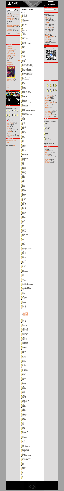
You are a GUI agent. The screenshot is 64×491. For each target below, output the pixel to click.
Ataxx (22, 426)
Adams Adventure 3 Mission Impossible (27, 70)
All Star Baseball (23, 190)
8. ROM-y (46, 132)
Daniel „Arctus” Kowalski (48, 98)
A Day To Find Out (24, 16)
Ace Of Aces (23, 50)
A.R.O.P (22, 28)
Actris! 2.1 (23, 61)
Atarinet (22, 420)
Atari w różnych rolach (47, 161)
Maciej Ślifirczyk (47, 105)
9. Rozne (46, 133)
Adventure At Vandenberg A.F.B (26, 92)
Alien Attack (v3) (23, 173)
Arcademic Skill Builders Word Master (26, 285)
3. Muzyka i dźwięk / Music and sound (49, 36)
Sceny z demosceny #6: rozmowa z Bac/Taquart (13, 14)
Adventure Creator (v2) (24, 95)
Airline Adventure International (25, 142)
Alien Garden (23, 180)
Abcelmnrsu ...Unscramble (25, 38)
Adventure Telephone (24, 105)
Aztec (22, 477)
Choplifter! (8, 124)
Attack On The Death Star (25, 449)
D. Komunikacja (47, 137)
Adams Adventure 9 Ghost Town (26, 75)
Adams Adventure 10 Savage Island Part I (27, 64)
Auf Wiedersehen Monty (24, 459)
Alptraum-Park (23, 207)
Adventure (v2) (23, 88)
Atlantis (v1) (23, 428)
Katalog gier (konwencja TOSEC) (10, 119)
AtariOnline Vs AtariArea (25, 417)
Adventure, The (23, 108)
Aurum (22, 463)
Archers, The (23, 293)
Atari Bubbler (23, 390)
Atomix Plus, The (24, 442)
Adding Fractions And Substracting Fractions (27, 77)
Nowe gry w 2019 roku (9, 51)
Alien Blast (23, 176)
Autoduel (22, 464)
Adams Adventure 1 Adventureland (26, 63)
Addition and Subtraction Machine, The (27, 81)
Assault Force (23, 351)
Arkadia (22, 303)
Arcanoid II (23, 291)
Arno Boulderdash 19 (24, 333)
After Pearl (23, 118)
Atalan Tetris (23, 384)
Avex (22, 471)
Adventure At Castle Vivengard (25, 91)
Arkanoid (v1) (23, 305)
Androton (22, 235)
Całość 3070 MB (9, 117)
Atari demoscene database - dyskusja (11, 140)
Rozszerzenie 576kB (47, 159)
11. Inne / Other (47, 41)
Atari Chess (23, 391)
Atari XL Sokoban (24, 414)
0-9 (7, 110)
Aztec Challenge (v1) (24, 478)
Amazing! (22, 218)
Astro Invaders (23, 365)
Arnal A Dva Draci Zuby (24, 323)
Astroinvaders (23, 373)
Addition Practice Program (25, 79)
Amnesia (22, 221)
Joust (7, 125)
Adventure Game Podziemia (25, 97)
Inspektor (8, 134)
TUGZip (15, 120)
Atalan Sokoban (23, 383)
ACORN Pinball (23, 32)
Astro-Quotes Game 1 (24, 369)
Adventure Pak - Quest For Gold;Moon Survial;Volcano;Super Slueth (31, 103)
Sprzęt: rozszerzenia (47, 113)
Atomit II (22, 439)
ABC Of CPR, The (24, 30)
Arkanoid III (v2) (23, 321)
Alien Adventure (23, 167)
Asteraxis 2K (23, 355)
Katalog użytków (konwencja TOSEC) (49, 143)
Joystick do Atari (47, 153)
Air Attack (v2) (23, 126)
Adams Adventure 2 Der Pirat (25, 68)
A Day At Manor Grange (24, 14)
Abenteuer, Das (23, 41)
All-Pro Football (23, 191)
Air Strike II (23, 136)
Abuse (22, 45)
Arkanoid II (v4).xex (25, 314)
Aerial (22, 115)
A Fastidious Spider (24, 17)
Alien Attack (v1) (23, 171)
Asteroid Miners (23, 357)
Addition (22, 78)
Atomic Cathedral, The (24, 437)
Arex (22, 301)
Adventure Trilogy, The (24, 106)
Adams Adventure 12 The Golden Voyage (27, 66)
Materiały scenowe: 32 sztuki (10, 78)
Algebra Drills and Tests (24, 158)
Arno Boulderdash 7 (24, 339)
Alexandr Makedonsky (24, 154)
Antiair (22, 256)
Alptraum (22, 206)
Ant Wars (22, 251)
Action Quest (23, 60)
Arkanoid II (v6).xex (25, 316)
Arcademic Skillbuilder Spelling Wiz (26, 287)
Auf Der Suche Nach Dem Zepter (26, 458)
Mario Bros (8, 126)
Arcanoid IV (23, 292)
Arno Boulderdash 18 (24, 332)
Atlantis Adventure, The (24, 431)
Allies (22, 193)
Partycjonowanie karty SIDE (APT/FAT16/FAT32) (13, 55)
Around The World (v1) (24, 342)
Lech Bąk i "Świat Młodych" (48, 96)
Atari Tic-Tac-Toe (24, 410)
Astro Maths (23, 366)
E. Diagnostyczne (47, 138)
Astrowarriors (23, 378)
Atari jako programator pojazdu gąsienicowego (13, 25)
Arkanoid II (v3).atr (25, 312)
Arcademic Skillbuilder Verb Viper (26, 288)
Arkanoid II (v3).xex (25, 313)
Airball (22, 140)
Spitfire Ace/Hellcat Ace (10, 129)
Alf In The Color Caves (24, 155)
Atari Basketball (23, 388)
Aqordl (22, 270)
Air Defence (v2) (23, 130)
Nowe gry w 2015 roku (9, 54)
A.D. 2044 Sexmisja (24, 24)
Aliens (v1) (23, 186)
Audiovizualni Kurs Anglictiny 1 (26, 455)
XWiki (7, 84)
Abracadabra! (23, 42)
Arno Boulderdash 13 (24, 328)
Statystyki (7, 142)
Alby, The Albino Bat (24, 150)
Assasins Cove (23, 350)
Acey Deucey (23, 52)
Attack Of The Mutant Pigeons (25, 448)
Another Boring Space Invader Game (26, 248)
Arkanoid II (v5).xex (25, 315)
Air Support (23, 137)
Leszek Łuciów (46, 101)
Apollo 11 (22, 264)
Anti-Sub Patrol (23, 255)
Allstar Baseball (23, 194)
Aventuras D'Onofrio (24, 469)
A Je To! (22, 19)
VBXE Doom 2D (47, 22)
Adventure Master (24, 101)
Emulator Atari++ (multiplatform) (11, 63)
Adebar (22, 82)
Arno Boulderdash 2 (24, 334)
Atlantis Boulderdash (24, 432)
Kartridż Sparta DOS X (10, 48)
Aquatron (22, 273)
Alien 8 (22, 166)
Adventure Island (24, 100)
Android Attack (23, 231)
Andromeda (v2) (23, 233)
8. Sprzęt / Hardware (47, 39)
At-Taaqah (23, 381)
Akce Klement (23, 145)
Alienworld (23, 189)
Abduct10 (23, 39)
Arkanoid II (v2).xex (25, 311)
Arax (22, 278)
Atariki (7, 83)
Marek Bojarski (47, 106)
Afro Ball (22, 117)
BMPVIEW (8, 56)
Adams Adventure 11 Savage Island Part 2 (27, 65)
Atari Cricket (23, 392)
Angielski (22, 239)
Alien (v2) (22, 163)
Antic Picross (23, 257)
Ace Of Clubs (23, 51)
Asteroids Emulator (24, 359)
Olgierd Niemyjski (47, 107)
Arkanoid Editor (23, 307)
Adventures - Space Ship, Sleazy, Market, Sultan (28, 110)
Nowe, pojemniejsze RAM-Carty (49, 110)
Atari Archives (8, 86)
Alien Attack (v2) (23, 172)
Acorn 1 (22, 54)
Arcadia (22, 289)
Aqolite (22, 269)
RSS (18, 10)
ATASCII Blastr (23, 34)
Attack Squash (23, 451)
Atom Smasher (23, 435)
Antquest (22, 262)
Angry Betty (23, 242)
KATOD (46, 99)
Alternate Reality (23, 208)
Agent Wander (23, 124)
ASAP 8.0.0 (8, 29)
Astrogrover (23, 372)
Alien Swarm (23, 182)
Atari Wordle (23, 413)
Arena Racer (23, 300)
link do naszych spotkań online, (49, 48)
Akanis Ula (23, 144)
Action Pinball (23, 59)
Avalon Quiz (23, 468)
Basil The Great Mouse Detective (11, 132)
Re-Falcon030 (8, 27)
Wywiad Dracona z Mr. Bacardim (49, 95)
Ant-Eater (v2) (23, 253)
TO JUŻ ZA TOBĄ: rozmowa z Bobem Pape (50, 102)
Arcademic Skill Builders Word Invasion (27, 284)
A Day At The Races (24, 15)
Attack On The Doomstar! (25, 450)
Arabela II (22, 275)
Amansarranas (23, 212)
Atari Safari (23, 405)
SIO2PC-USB (46, 150)
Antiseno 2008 (23, 260)
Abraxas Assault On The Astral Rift (26, 43)
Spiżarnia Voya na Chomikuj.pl (10, 81)
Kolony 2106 (8, 128)
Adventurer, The (23, 109)
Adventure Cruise (24, 96)
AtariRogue (23, 418)
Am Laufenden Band (24, 211)
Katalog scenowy (46, 83)
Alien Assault (23, 169)
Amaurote (23, 213)
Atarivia (22, 422)
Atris (22, 444)
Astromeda (23, 374)
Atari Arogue (23, 387)
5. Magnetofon (46, 128)
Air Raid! (22, 133)
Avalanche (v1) (23, 466)
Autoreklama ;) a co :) (47, 17)
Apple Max (23, 266)
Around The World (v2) (24, 343)
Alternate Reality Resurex (25, 209)
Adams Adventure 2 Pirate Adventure (26, 69)
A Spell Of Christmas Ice (25, 20)
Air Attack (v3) (23, 127)
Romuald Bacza (47, 100)
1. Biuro (46, 123)
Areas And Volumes (24, 297)
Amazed (22, 215)
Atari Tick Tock (23, 411)
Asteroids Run (23, 361)
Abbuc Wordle (23, 37)
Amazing (22, 216)
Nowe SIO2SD (46, 151)
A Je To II (22, 18)
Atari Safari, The (23, 406)
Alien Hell (23, 181)
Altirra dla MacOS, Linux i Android (49, 21)
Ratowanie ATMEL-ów (47, 152)
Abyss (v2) (23, 47)
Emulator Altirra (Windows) (10, 64)
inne (13, 116)
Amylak (22, 224)
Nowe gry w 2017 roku (9, 52)
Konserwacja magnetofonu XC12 (11, 50)
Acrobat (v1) (23, 55)
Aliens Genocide (23, 188)
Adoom (22, 84)
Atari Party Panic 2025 (24, 402)
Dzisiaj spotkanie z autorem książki (11, 22)
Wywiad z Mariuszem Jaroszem (49, 94)
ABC (22, 29)
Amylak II (22, 225)
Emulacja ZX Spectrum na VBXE (11, 53)
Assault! (22, 352)
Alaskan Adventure (24, 148)
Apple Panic (23, 267)
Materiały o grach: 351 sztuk (10, 80)
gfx (56, 85)
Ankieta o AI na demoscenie (10, 18)
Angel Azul (23, 238)
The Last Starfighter (9, 131)
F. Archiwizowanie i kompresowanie (49, 139)
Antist (22, 261)
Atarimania (8, 85)
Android (22, 230)
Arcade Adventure (24, 280)
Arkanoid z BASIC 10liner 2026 (49, 27)
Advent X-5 (23, 86)
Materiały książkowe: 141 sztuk (11, 79)
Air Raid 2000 (23, 132)
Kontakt (7, 88)
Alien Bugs (23, 177)
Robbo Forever (9, 127)
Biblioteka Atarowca (9, 65)
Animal (22, 243)
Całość (8, 120)
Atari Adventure (23, 386)
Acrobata (22, 57)
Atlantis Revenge (24, 433)
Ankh (22, 247)
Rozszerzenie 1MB (47, 155)
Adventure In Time (24, 99)
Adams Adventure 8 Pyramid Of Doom (26, 74)
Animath (22, 246)
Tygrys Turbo (46, 154)
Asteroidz (23, 362)
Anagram (22, 226)
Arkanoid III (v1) (23, 320)
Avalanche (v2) (23, 467)
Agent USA (23, 123)
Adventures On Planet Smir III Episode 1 (27, 114)
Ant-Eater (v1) (23, 252)
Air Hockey (23, 131)
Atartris (22, 424)
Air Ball (22, 128)
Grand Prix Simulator (9, 135)
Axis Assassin (23, 475)
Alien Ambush (23, 168)
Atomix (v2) (23, 441)
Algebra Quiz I (23, 159)
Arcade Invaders (23, 282)
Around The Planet (24, 341)
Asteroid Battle (23, 356)
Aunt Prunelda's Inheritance (25, 460)
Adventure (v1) (23, 87)
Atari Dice (23, 393)
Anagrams (23, 227)
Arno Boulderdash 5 (24, 337)
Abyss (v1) (23, 46)
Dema (51, 11)
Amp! (22, 222)
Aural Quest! (23, 462)
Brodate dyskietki (9, 32)
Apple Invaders (23, 265)
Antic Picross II (23, 258)
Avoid (22, 472)
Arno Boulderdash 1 (24, 325)
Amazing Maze (23, 217)
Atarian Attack (23, 419)
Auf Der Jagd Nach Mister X (25, 457)
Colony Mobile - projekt (9, 141)
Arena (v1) (23, 298)
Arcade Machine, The (24, 283)
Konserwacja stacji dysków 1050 (11, 49)
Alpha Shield (23, 200)
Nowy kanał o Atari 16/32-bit (10, 19)
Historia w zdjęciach (47, 28)
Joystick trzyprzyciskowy (48, 156)
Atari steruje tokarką (47, 162)
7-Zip (13, 120)
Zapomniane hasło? (46, 5)
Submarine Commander (10, 123)
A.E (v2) (22, 26)
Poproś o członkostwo (52, 5)
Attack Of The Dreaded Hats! (25, 446)
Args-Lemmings (23, 302)
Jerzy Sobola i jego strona (48, 23)
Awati (22, 473)
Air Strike (22, 135)
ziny (51, 91)
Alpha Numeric (23, 197)
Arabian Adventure (24, 276)
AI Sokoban (23, 33)
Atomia (22, 436)
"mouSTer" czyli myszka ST (48, 111)
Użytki (48, 11)
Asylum (22, 379)
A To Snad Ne (23, 21)
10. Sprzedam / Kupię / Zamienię (49, 40)
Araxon (22, 279)
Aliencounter (23, 185)
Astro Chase (23, 364)
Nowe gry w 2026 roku (9, 46)
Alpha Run (23, 199)
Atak (22, 382)
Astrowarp (23, 377)
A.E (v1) (22, 25)
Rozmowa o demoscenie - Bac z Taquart (12, 12)
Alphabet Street (23, 203)
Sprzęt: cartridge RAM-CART (48, 114)
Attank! (22, 453)
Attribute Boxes (23, 454)
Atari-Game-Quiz (23, 415)
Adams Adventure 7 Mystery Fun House (27, 73)
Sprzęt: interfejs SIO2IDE (48, 116)
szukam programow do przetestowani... (50, 16)
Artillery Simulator (24, 347)
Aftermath (23, 119)
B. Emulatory (46, 134)
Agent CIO (23, 122)
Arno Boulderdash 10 (24, 326)
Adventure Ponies (24, 104)
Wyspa (7, 130)
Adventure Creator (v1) (24, 94)
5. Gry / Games (47, 37)
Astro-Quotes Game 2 (24, 370)
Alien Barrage (23, 175)
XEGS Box (46, 160)
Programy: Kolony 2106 (48, 112)
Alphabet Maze (23, 202)
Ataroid (22, 423)
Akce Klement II (23, 146)
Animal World (23, 245)
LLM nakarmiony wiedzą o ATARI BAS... (50, 26)
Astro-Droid (23, 368)
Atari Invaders (23, 396)
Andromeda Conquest (24, 234)
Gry (46, 11)
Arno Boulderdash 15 (24, 330)
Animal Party (23, 244)
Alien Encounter (23, 179)
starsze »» (18, 33)
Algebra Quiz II (23, 160)
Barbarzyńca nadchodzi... (10, 26)
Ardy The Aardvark (24, 296)
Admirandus (23, 83)
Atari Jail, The (23, 397)
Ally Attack (23, 195)
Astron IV (22, 375)
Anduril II (22, 237)
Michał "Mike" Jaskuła (47, 97)
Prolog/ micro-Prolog (47, 18)
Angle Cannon (23, 240)
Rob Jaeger (46, 103)
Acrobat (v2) (23, 56)
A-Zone (22, 23)
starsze (19, 60)
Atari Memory (23, 399)
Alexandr (22, 153)
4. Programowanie (47, 127)
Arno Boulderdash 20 (24, 335)
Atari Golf (23, 395)
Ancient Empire (23, 229)
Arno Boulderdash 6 (24, 338)
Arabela (22, 274)
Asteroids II (23, 360)
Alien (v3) (22, 164)
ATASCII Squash (23, 36)
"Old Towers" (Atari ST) (10, 122)
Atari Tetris (23, 409)
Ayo (22, 476)
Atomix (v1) (23, 440)
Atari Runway (23, 404)
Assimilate (23, 354)
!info (51, 86)
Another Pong (23, 249)
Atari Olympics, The (24, 401)
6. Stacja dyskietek (47, 129)
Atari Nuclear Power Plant (25, 400)
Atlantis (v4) (23, 430)
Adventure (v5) (23, 90)
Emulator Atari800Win (9, 62)
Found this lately (47, 32)
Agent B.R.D (23, 121)
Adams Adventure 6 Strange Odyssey (26, 72)
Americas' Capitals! (24, 220)
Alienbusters (23, 184)
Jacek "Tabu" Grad (47, 104)
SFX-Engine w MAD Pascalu (10, 47)
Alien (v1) (22, 162)
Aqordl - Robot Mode (24, 271)
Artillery (22, 346)
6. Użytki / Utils (47, 38)
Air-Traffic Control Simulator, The (26, 139)
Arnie (22, 324)
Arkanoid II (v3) (23, 319)
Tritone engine (8, 58)
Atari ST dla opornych (9, 57)
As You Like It (23, 348)
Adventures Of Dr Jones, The (25, 113)
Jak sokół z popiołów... (9, 30)
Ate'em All (23, 427)
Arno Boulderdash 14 (24, 329)
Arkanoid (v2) (23, 306)
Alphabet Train (23, 204)
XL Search (8, 87)
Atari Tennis (23, 408)
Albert (22, 149)
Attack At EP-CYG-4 (24, 445)
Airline (22, 141)
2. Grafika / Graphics (47, 35)
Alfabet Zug (23, 157)
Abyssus (22, 48)
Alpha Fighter (23, 198)
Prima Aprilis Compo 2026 (48, 31)
